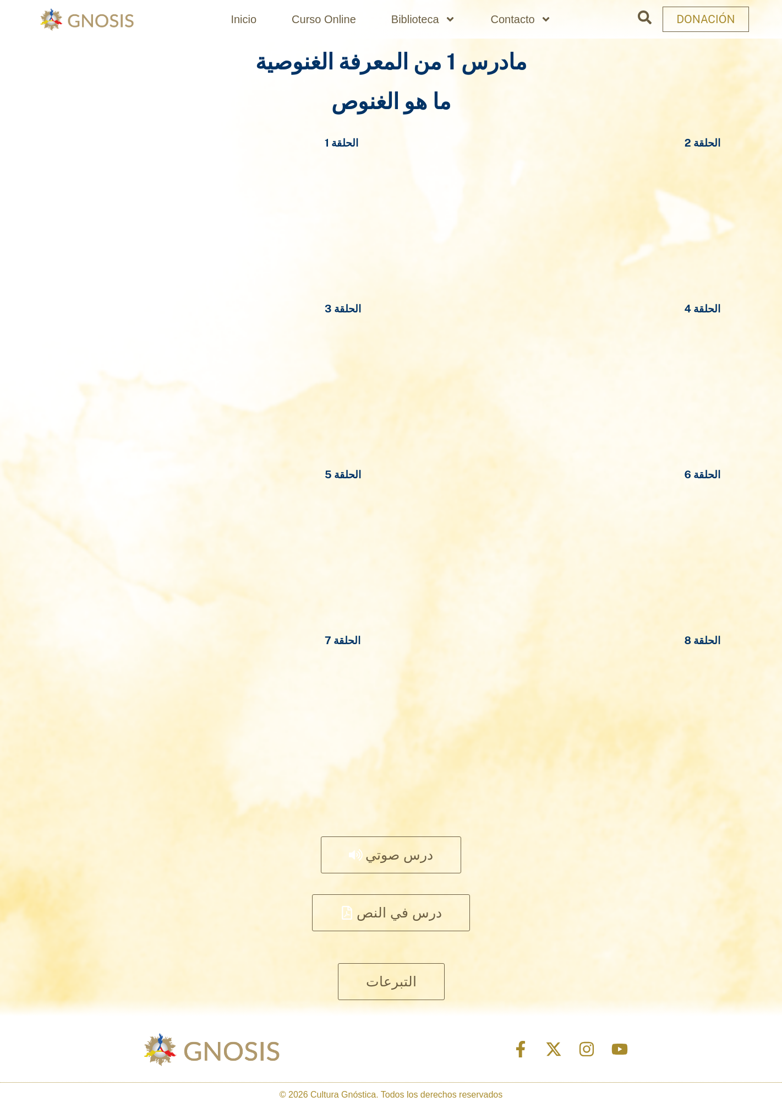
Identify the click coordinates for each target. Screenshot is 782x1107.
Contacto (521, 19)
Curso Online (324, 19)
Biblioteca (423, 19)
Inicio (243, 19)
